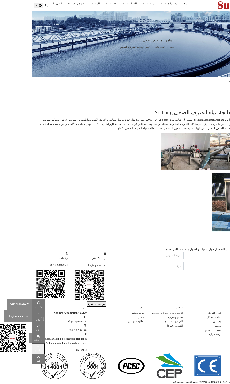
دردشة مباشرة (64, 304)
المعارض (63, 3)
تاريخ (225, 317)
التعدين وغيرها (219, 101)
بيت (153, 3)
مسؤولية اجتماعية (218, 334)
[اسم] (191, 256)
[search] (14, 5)
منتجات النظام (181, 330)
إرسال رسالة (219, 300)
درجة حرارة (183, 334)
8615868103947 (27, 265)
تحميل (109, 317)
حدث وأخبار (45, 3)
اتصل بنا (25, 3)
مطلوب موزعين (104, 321)
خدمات (81, 3)
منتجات (118, 3)
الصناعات (99, 3)
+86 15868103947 (45, 330)
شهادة (224, 321)
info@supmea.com (64, 265)
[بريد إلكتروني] (115, 256)
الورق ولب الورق (217, 94)
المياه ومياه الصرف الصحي (211, 80)
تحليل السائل (182, 317)
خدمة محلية (106, 312)
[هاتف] (191, 266)
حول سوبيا (224, 308)
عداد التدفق (183, 312)
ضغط (186, 325)
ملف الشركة (221, 312)
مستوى (185, 321)
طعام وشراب (219, 87)
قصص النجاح (220, 325)
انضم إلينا (222, 330)
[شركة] (115, 266)
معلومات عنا (139, 3)
